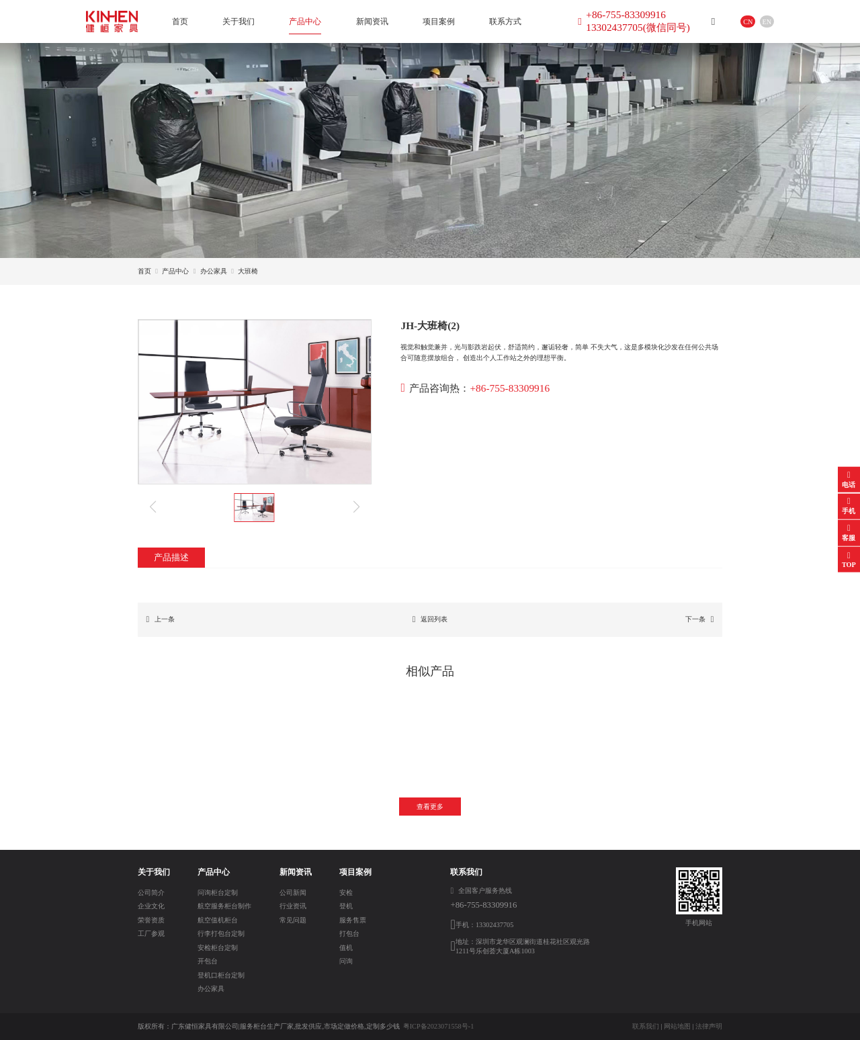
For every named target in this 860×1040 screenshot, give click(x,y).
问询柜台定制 (218, 892)
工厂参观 (151, 933)
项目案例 (439, 21)
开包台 (208, 961)
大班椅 (248, 271)
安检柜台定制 (218, 947)
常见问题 (293, 920)
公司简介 (151, 892)
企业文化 (151, 906)
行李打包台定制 (221, 933)
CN (747, 22)
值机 (346, 947)
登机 (346, 906)
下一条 (699, 620)
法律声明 (708, 1026)
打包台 (349, 933)
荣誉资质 (151, 920)
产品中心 (305, 21)
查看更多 (430, 806)
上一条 (160, 620)
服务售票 (352, 920)
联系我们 (645, 1026)
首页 (180, 21)
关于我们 (238, 21)
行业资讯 (293, 906)
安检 (346, 892)
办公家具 (213, 271)
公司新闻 (293, 892)
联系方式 (505, 21)
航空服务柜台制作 (224, 906)
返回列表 (430, 620)
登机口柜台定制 (221, 975)
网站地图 (677, 1026)
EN (767, 22)
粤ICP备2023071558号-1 (438, 1026)
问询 (346, 961)
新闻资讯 (372, 21)
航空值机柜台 (218, 920)
